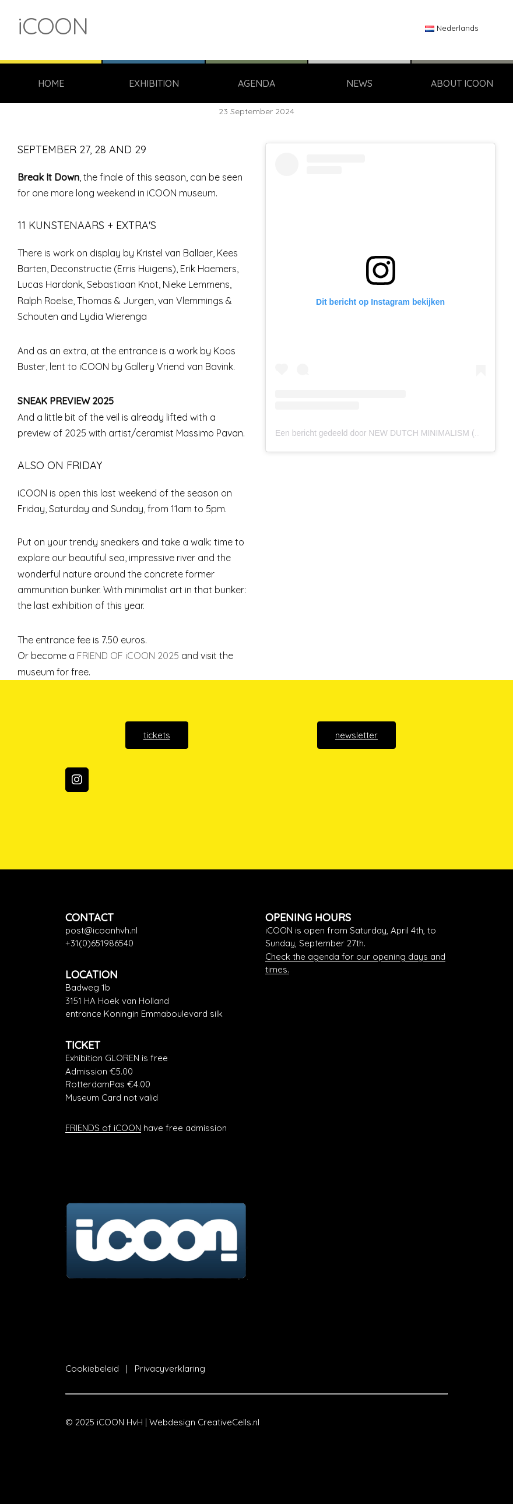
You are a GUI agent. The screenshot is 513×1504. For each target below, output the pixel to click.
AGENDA (256, 83)
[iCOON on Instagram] (77, 779)
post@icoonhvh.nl (101, 930)
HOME (51, 83)
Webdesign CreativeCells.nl (204, 1422)
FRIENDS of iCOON (103, 1127)
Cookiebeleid (92, 1368)
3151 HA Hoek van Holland (117, 1000)
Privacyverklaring (170, 1368)
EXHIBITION (154, 83)
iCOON (52, 25)
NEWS (359, 83)
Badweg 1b (87, 987)
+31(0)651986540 (99, 943)
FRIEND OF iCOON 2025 (128, 655)
